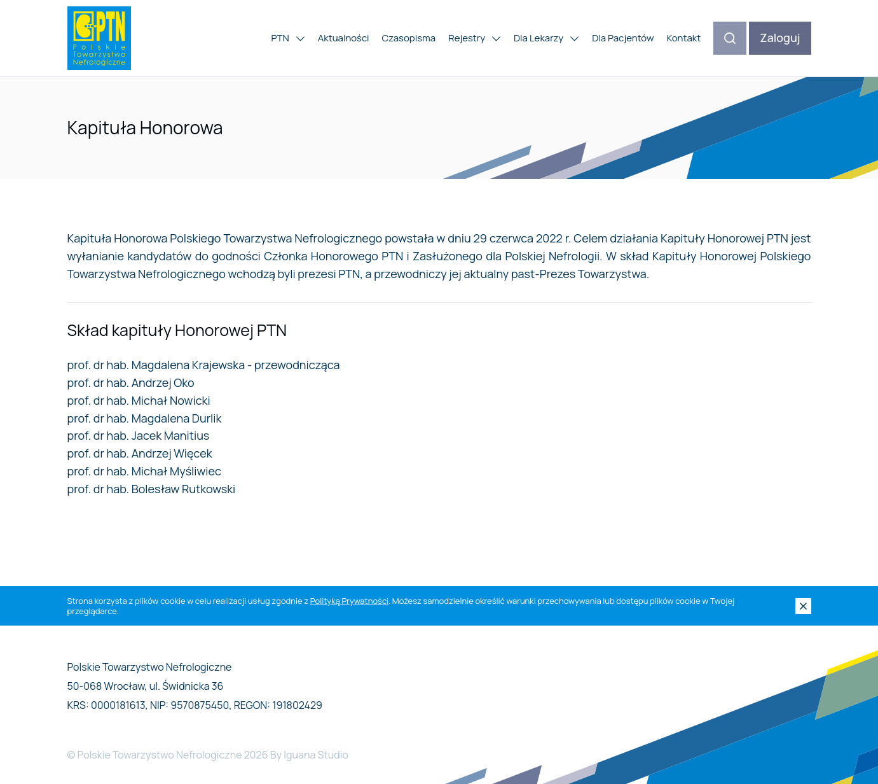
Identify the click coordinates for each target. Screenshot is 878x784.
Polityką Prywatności (349, 601)
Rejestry (474, 38)
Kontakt (683, 38)
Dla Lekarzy (546, 38)
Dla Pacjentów (623, 38)
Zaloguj (780, 37)
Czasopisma (409, 38)
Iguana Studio (316, 755)
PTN (288, 38)
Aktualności (343, 38)
